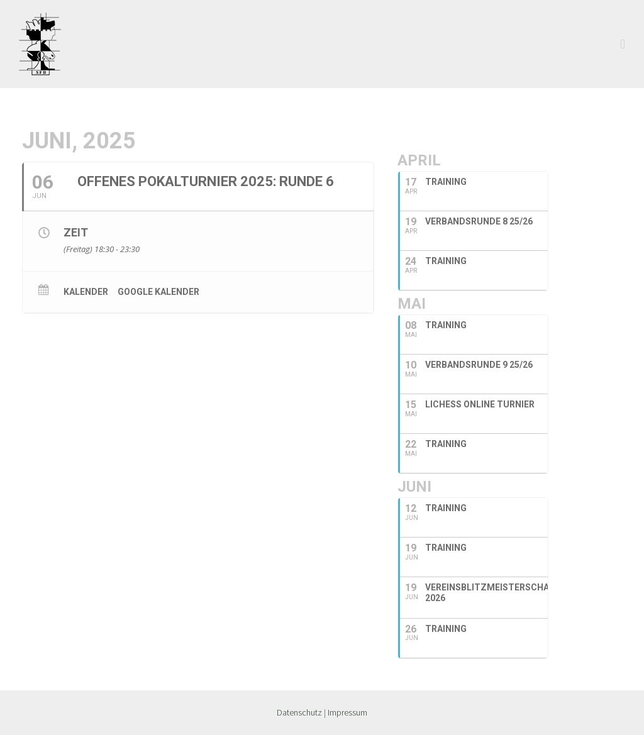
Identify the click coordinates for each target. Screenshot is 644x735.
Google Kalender (158, 292)
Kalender (86, 292)
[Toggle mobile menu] (622, 44)
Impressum (347, 712)
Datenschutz (299, 712)
